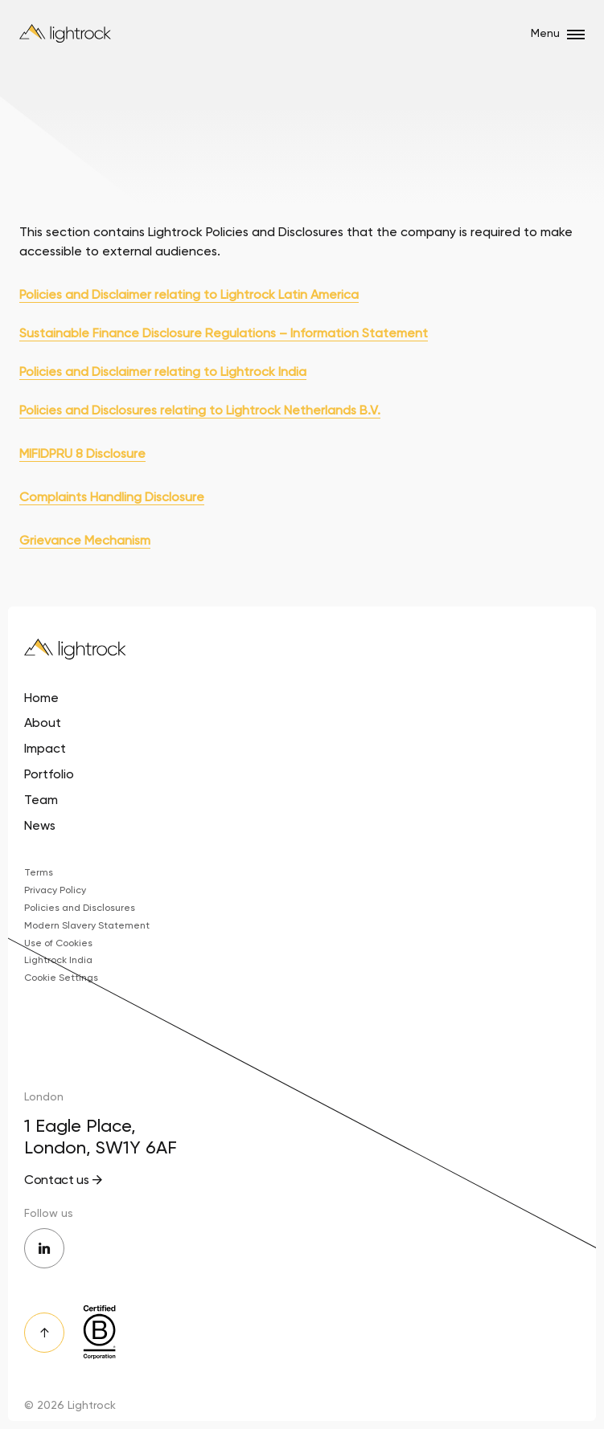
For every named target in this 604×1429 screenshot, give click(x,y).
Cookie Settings (61, 977)
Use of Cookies (58, 943)
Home (41, 697)
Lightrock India (58, 960)
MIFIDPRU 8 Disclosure (82, 453)
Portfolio (49, 774)
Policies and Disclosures (79, 907)
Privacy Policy (55, 890)
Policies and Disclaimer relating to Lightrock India (162, 371)
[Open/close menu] (576, 34)
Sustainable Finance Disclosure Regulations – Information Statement (223, 333)
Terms (38, 872)
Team (41, 799)
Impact (45, 748)
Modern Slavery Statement (87, 925)
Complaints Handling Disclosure (111, 496)
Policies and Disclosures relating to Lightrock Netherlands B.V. (199, 410)
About (42, 722)
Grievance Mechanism (84, 540)
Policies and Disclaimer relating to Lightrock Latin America (189, 294)
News (39, 825)
